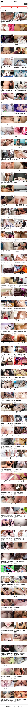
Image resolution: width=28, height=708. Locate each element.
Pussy (14, 1)
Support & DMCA (8, 706)
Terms (14, 706)
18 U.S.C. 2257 (20, 706)
